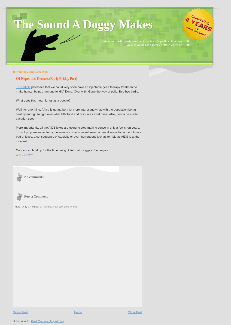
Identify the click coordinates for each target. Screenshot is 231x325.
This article (23, 87)
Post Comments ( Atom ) (47, 321)
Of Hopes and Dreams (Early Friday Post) (46, 78)
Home (78, 312)
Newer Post (20, 312)
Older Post (135, 312)
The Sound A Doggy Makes (83, 24)
